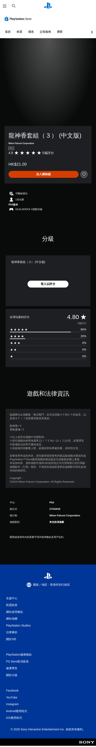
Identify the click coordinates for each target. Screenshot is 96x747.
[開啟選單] (4, 6)
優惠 (31, 32)
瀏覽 (60, 32)
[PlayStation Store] (18, 18)
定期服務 (45, 32)
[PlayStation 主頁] (48, 6)
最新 (8, 32)
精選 (19, 32)
